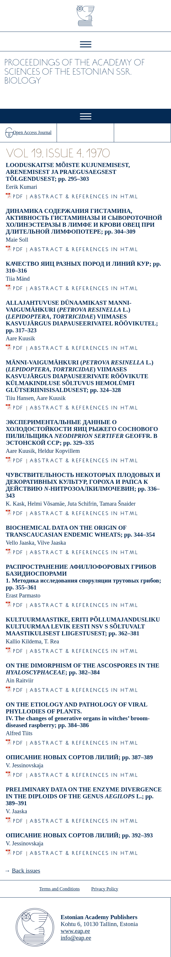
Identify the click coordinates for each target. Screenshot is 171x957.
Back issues (26, 870)
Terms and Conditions (59, 888)
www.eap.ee (75, 930)
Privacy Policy (104, 888)
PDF (18, 195)
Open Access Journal (32, 132)
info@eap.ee (76, 937)
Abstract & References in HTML (84, 195)
